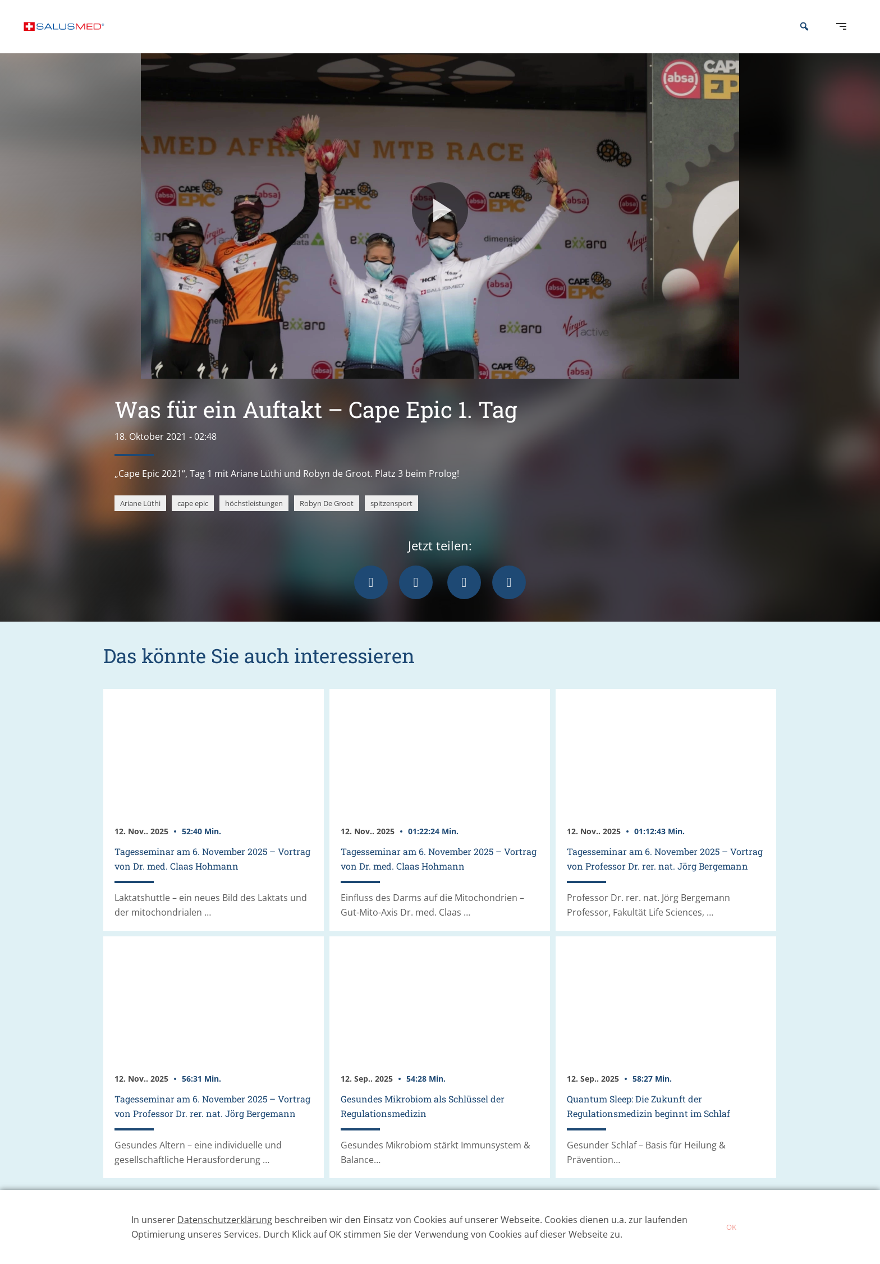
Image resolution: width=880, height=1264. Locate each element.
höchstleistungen (254, 520)
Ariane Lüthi (140, 520)
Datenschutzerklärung (224, 1220)
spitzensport (391, 520)
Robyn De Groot (327, 520)
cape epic (192, 520)
